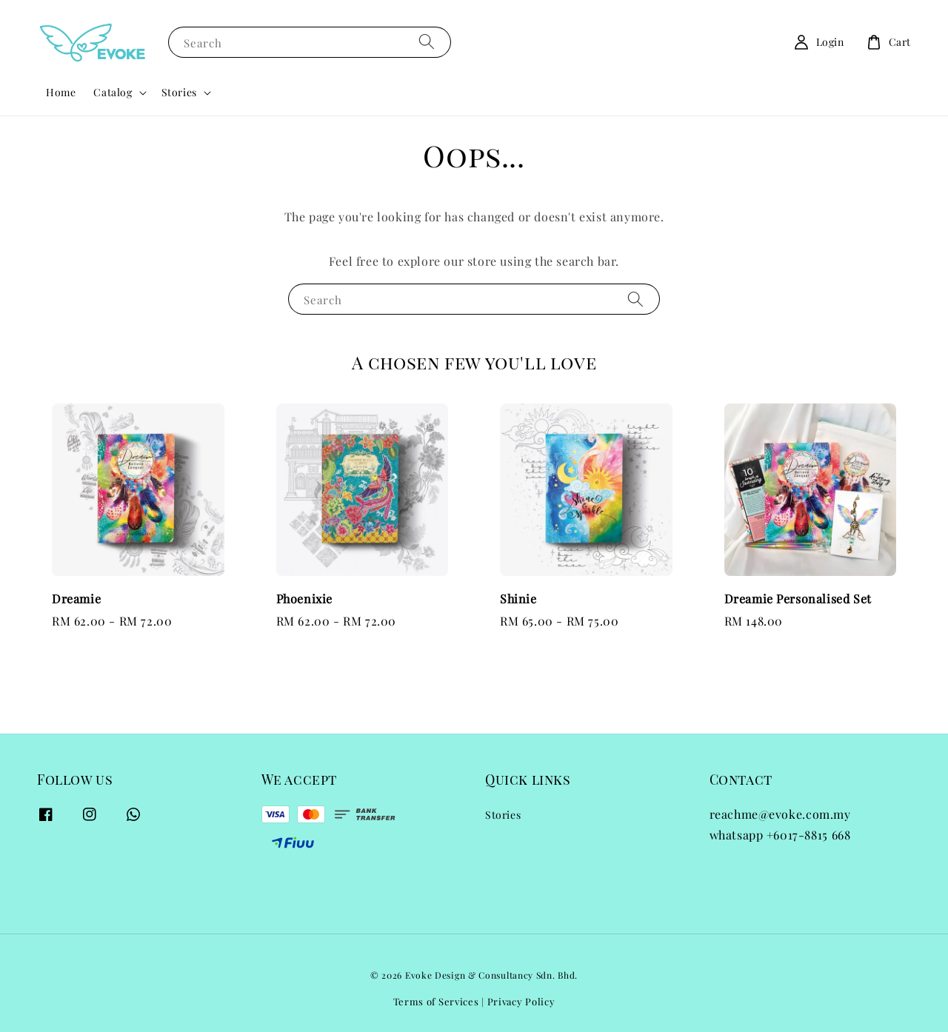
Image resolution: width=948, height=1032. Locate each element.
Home (61, 92)
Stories (179, 92)
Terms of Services (436, 1001)
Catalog (112, 92)
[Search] (426, 41)
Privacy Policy (521, 1001)
